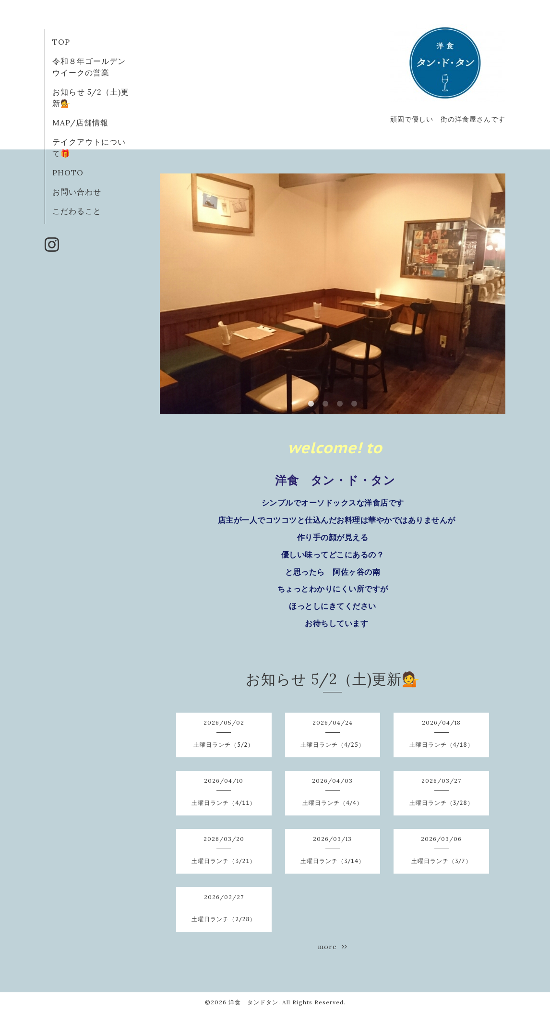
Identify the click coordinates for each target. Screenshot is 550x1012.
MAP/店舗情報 (80, 122)
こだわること (76, 211)
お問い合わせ (76, 192)
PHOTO (68, 172)
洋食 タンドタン (253, 1002)
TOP (61, 42)
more (332, 946)
